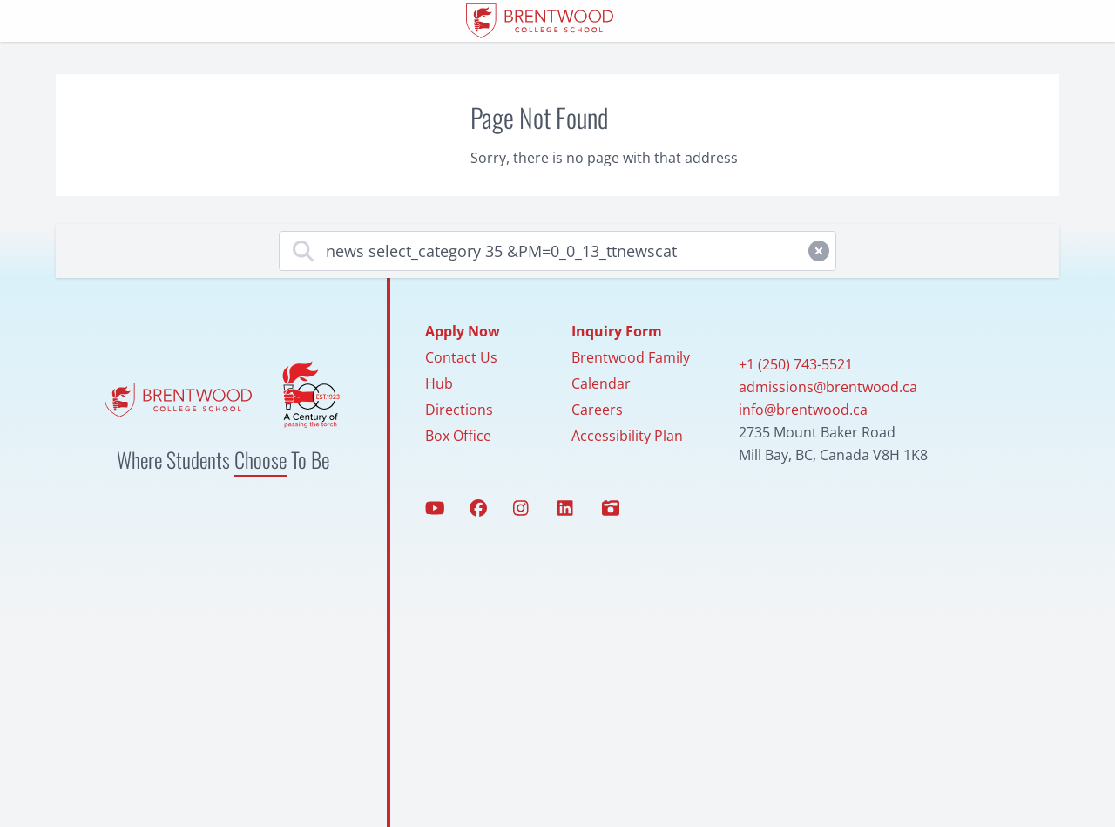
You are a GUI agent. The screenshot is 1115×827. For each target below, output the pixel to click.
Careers (597, 409)
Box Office (458, 435)
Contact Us (461, 357)
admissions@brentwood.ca (828, 387)
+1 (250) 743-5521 (796, 364)
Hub (439, 383)
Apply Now (462, 331)
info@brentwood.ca (803, 409)
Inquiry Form (616, 331)
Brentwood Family (630, 357)
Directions (459, 409)
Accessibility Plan (627, 435)
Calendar (601, 383)
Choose (260, 459)
